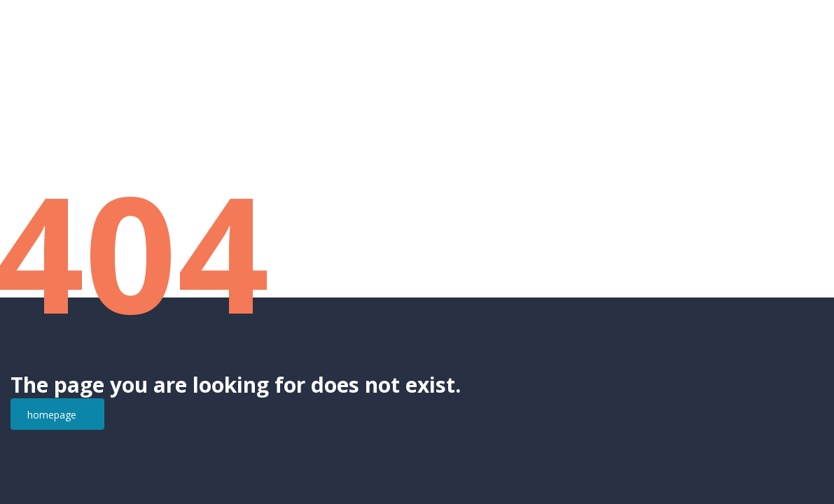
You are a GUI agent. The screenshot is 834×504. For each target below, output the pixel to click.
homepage (51, 414)
